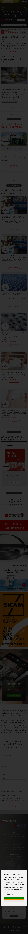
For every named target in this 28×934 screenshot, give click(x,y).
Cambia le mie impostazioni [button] (14, 901)
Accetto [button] (14, 898)
